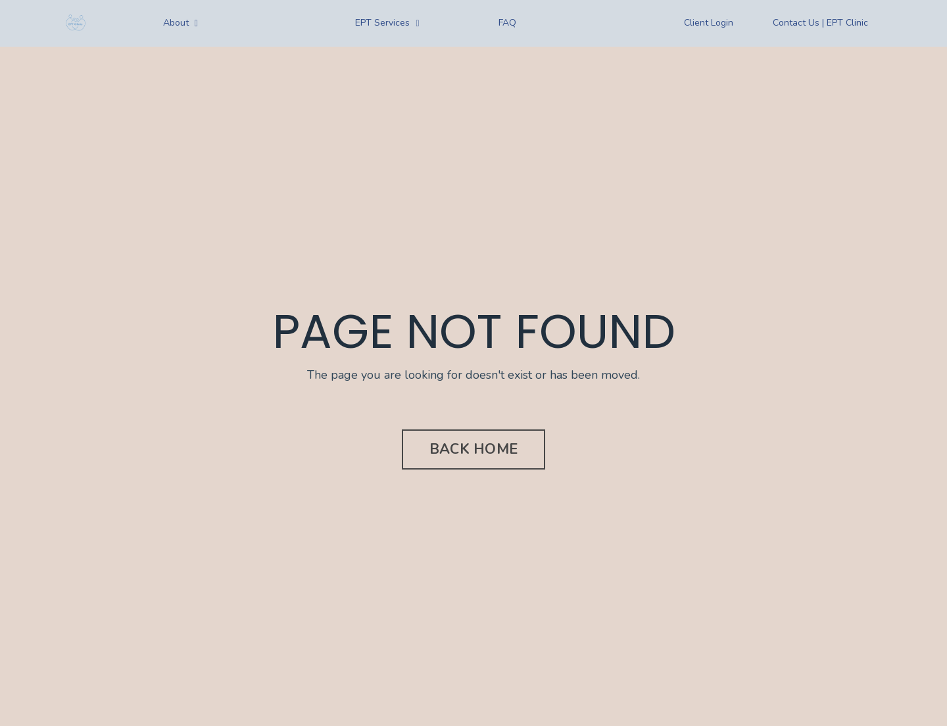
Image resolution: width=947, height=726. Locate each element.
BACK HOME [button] (473, 449)
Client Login (708, 22)
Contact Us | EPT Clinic (820, 22)
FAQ (507, 22)
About (180, 22)
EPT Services (387, 22)
